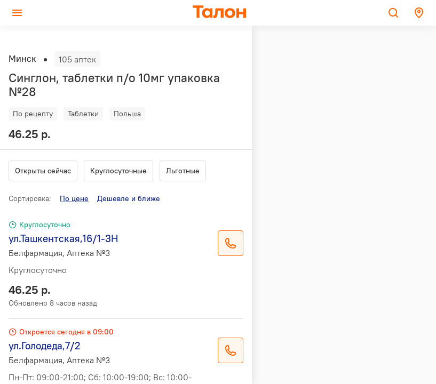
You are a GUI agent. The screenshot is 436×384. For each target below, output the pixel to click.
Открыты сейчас (43, 170)
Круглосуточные (118, 170)
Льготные (183, 170)
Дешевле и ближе (128, 198)
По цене (74, 198)
